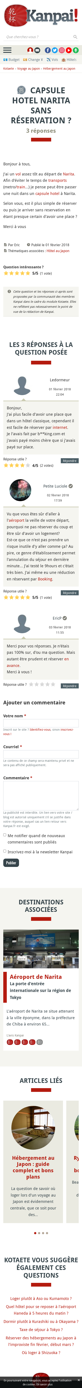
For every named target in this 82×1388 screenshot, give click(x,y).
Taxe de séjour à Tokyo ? (41, 1329)
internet (60, 427)
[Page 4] (47, 1233)
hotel (54, 193)
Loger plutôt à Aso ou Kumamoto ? (41, 1298)
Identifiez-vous (40, 729)
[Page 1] (35, 1233)
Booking (45, 579)
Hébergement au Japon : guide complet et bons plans (33, 1167)
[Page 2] (39, 1233)
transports (57, 180)
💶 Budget (11, 59)
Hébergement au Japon (59, 68)
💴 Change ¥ (33, 59)
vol (18, 174)
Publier (11, 862)
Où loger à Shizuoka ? (41, 1352)
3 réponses (41, 130)
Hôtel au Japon (58, 250)
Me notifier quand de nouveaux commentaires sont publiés (36, 839)
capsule (42, 193)
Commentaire (17, 778)
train (21, 186)
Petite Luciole (55, 486)
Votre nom (14, 716)
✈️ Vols (52, 59)
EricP (57, 618)
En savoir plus (44, 1384)
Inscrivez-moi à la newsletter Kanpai (40, 851)
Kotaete (8, 68)
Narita (68, 174)
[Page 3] (43, 1233)
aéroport (16, 520)
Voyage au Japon (28, 68)
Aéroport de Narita (36, 977)
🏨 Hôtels (69, 59)
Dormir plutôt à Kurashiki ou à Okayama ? (41, 1321)
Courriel (12, 746)
